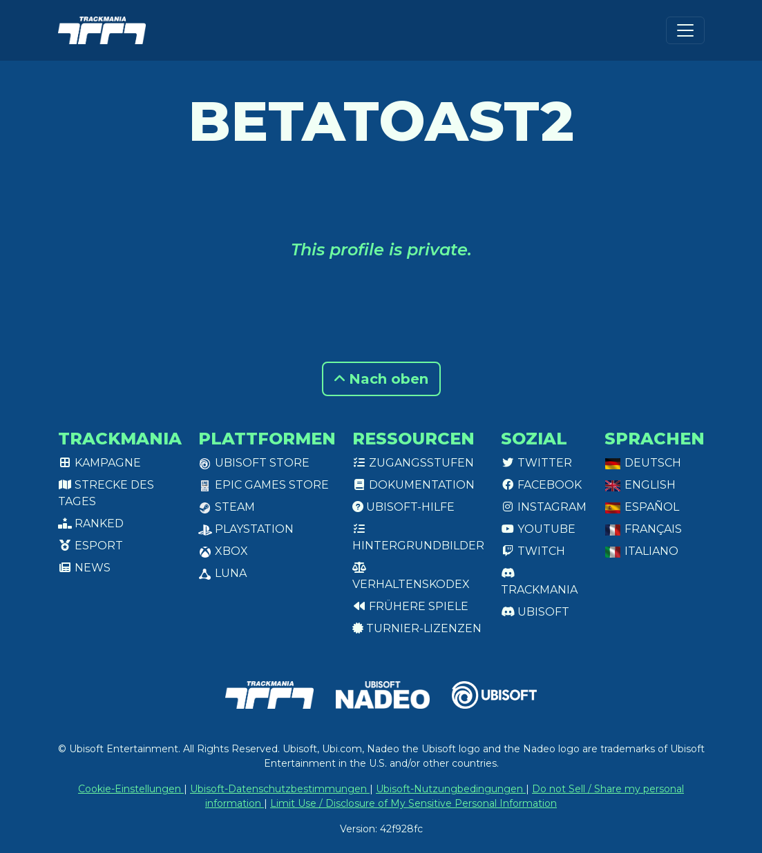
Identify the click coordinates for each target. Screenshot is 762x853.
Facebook (541, 484)
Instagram (544, 506)
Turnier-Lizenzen (417, 628)
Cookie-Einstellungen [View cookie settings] (131, 789)
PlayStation (246, 529)
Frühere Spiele (410, 606)
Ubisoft (535, 611)
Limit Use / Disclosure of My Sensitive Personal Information (413, 803)
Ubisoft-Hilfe (403, 506)
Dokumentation (413, 484)
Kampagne (99, 462)
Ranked (91, 523)
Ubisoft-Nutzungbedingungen (451, 789)
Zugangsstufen (413, 462)
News (84, 567)
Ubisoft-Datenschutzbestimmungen (280, 789)
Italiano (641, 551)
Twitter (536, 462)
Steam (226, 506)
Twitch (533, 551)
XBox (223, 551)
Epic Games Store (263, 484)
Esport (90, 545)
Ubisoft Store (253, 462)
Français (643, 529)
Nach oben (381, 379)
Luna (222, 573)
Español (641, 506)
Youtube (538, 529)
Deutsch (642, 462)
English (640, 484)
